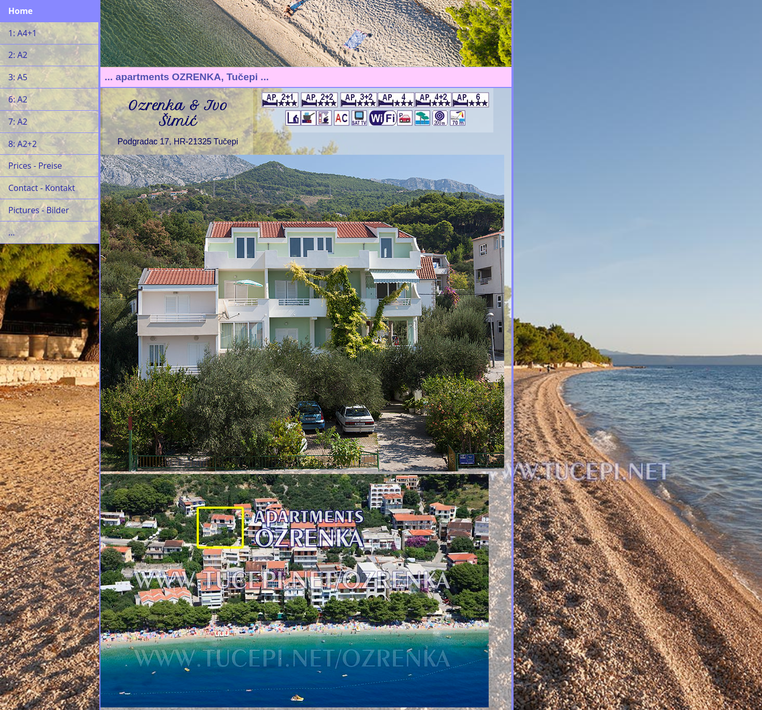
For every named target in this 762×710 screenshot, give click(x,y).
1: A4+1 (22, 33)
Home (20, 11)
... (11, 232)
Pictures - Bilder (38, 210)
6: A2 (17, 99)
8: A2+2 (22, 144)
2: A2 (17, 55)
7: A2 (17, 121)
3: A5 (17, 77)
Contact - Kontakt (41, 188)
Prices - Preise (35, 165)
